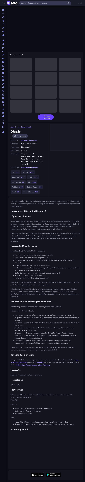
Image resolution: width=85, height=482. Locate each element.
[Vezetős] (3, 127)
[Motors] (3, 105)
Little (40, 365)
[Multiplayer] (3, 31)
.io (18, 127)
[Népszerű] (3, 20)
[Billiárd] (3, 55)
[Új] (3, 17)
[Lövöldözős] (3, 91)
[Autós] (3, 47)
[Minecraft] (3, 102)
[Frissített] (3, 24)
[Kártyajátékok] (3, 80)
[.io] (3, 73)
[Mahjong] (3, 94)
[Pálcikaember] (3, 109)
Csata (23, 127)
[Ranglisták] (3, 35)
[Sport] (3, 116)
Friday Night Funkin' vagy (26, 365)
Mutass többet (44, 117)
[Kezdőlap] (3, 10)
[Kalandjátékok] (3, 76)
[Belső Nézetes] (3, 51)
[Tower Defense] (3, 123)
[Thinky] (3, 120)
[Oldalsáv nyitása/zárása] (3, 3)
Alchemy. (46, 365)
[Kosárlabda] (3, 87)
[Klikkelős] (3, 84)
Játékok (13, 127)
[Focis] (3, 66)
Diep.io (29, 127)
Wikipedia (25, 167)
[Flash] (3, 62)
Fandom (34, 167)
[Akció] (3, 40)
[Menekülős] (3, 98)
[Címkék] (3, 132)
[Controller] (3, 58)
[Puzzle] (3, 112)
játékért (40, 362)
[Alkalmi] (3, 44)
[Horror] (3, 69)
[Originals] (3, 28)
